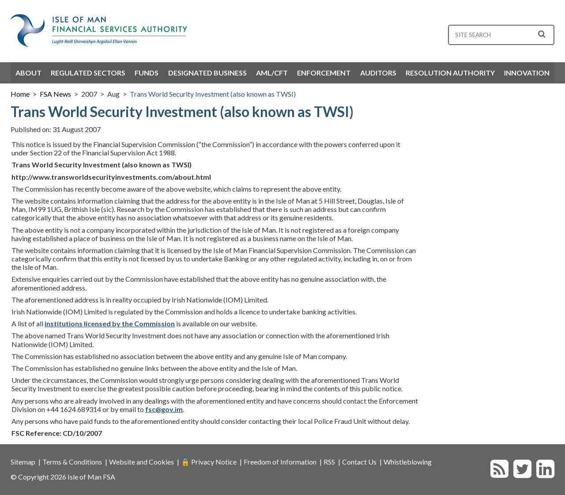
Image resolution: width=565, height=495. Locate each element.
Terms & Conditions (72, 461)
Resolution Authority (450, 72)
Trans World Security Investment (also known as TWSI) (213, 94)
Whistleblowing (408, 461)
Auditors (378, 72)
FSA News (55, 94)
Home (20, 94)
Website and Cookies (141, 461)
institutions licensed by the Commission (110, 323)
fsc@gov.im (164, 409)
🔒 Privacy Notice (209, 461)
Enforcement (323, 72)
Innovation (527, 72)
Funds (146, 72)
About (28, 72)
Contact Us (359, 461)
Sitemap (23, 461)
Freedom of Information (280, 461)
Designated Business (207, 72)
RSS (329, 461)
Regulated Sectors (88, 72)
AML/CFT (272, 72)
